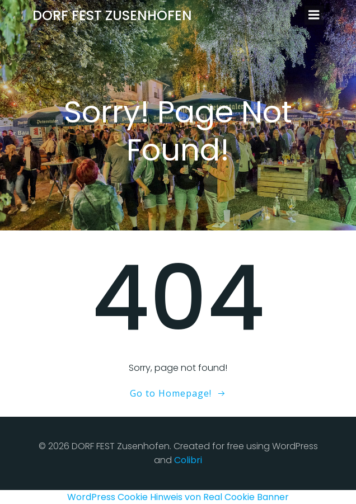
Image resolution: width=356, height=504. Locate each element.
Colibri (188, 460)
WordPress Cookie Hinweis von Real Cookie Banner (178, 497)
